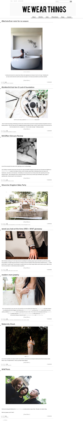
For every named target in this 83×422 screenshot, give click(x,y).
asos (4, 365)
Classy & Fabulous (19, 409)
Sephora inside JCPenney (30, 119)
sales (47, 17)
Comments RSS (20, 1)
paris (4, 417)
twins (29, 224)
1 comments (49, 130)
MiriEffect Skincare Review (12, 136)
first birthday (18, 224)
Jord (48, 262)
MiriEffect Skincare (5, 171)
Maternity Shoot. (8, 324)
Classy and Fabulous (28, 310)
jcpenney (5, 131)
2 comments (49, 82)
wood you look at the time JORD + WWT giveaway (22, 229)
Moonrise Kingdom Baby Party (14, 185)
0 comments (49, 269)
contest (4, 270)
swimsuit (25, 71)
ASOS (28, 356)
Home (11, 1)
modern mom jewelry (10, 275)
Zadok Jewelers (12, 311)
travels (7, 417)
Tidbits (39, 310)
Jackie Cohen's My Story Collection (25, 313)
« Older (5, 420)
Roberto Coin (42, 313)
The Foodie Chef (39, 315)
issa (6, 365)
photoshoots (55, 17)
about (34, 17)
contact (69, 17)
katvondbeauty (10, 131)
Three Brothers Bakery (30, 315)
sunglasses (28, 71)
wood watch (15, 270)
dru (7, 270)
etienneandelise (12, 224)
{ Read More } (26, 80)
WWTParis (6, 369)
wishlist (41, 17)
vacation (11, 83)
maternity (9, 365)
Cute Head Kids (40, 308)
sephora (14, 131)
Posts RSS (15, 1)
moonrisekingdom (24, 224)
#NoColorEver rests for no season (15, 21)
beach (4, 83)
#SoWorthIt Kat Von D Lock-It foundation (18, 87)
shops (62, 17)
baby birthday (6, 224)
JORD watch (10, 270)
